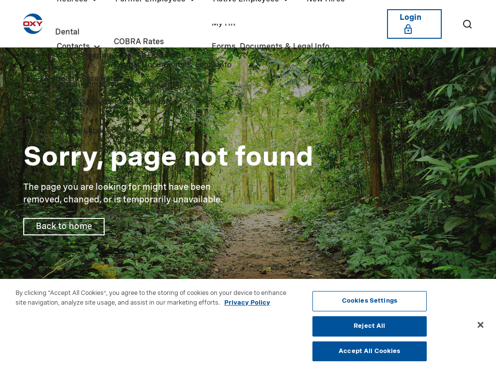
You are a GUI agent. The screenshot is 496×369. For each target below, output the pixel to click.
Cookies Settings (369, 305)
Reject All (369, 330)
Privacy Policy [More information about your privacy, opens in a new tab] (247, 307)
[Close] (480, 329)
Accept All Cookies (369, 355)
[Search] (467, 24)
